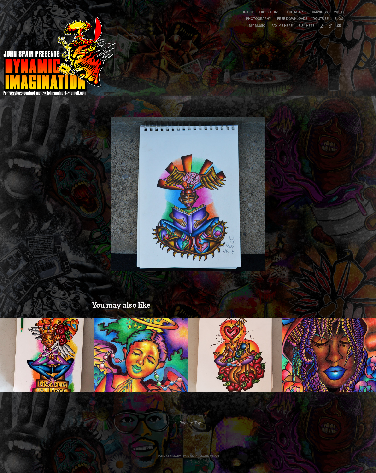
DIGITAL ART (295, 12)
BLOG (339, 18)
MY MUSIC (257, 25)
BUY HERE (306, 25)
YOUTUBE (321, 18)
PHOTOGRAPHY (258, 18)
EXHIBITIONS (269, 12)
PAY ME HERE (282, 25)
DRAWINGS (319, 12)
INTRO (248, 12)
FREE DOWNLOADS (292, 18)
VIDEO (339, 12)
